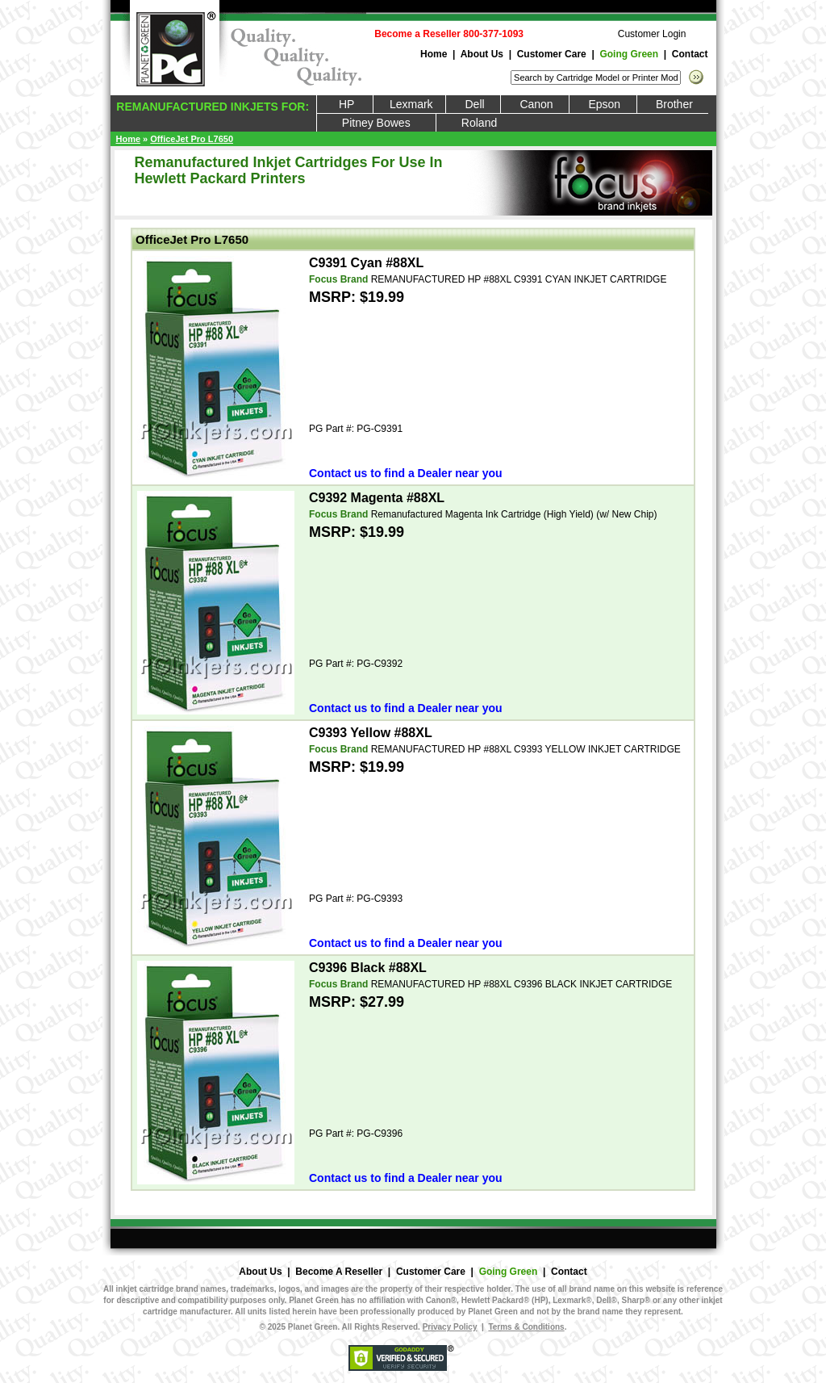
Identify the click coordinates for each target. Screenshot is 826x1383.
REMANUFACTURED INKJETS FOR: (211, 106)
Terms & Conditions (526, 1326)
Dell (473, 104)
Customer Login (652, 34)
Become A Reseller (338, 1271)
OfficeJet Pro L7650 (191, 139)
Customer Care (551, 54)
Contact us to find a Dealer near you (406, 473)
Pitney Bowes (376, 122)
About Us (482, 54)
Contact (690, 54)
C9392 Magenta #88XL (376, 498)
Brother (673, 104)
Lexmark (409, 104)
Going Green (628, 54)
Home (433, 54)
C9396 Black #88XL (368, 967)
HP (345, 104)
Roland (479, 122)
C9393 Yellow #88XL (370, 733)
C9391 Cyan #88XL (366, 263)
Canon (535, 104)
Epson (602, 104)
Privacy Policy (450, 1326)
